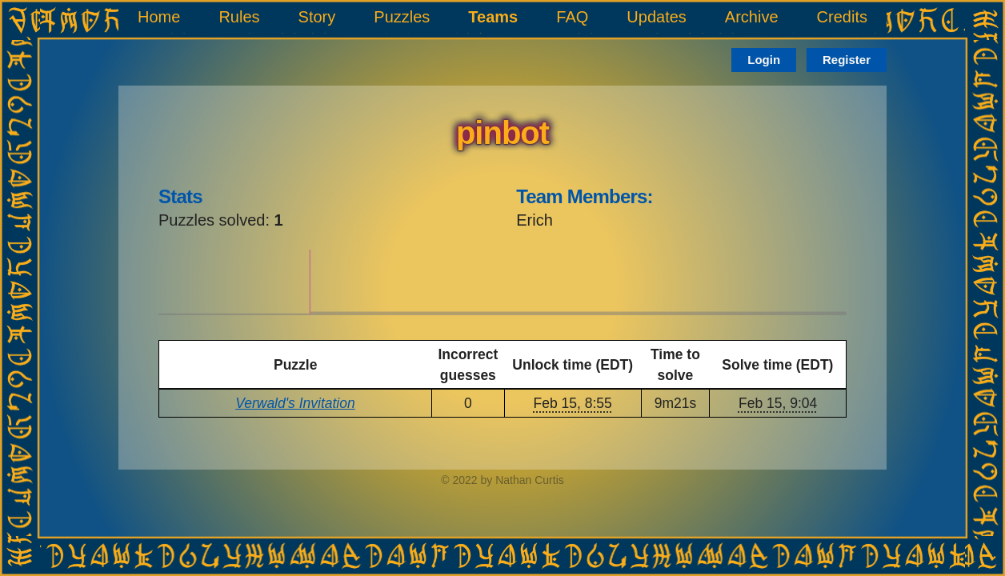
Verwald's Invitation (295, 403)
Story (317, 17)
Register (847, 59)
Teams (493, 17)
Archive (752, 17)
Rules (238, 17)
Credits (842, 17)
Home (159, 17)
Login (763, 59)
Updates (657, 17)
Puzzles (402, 17)
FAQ (572, 17)
